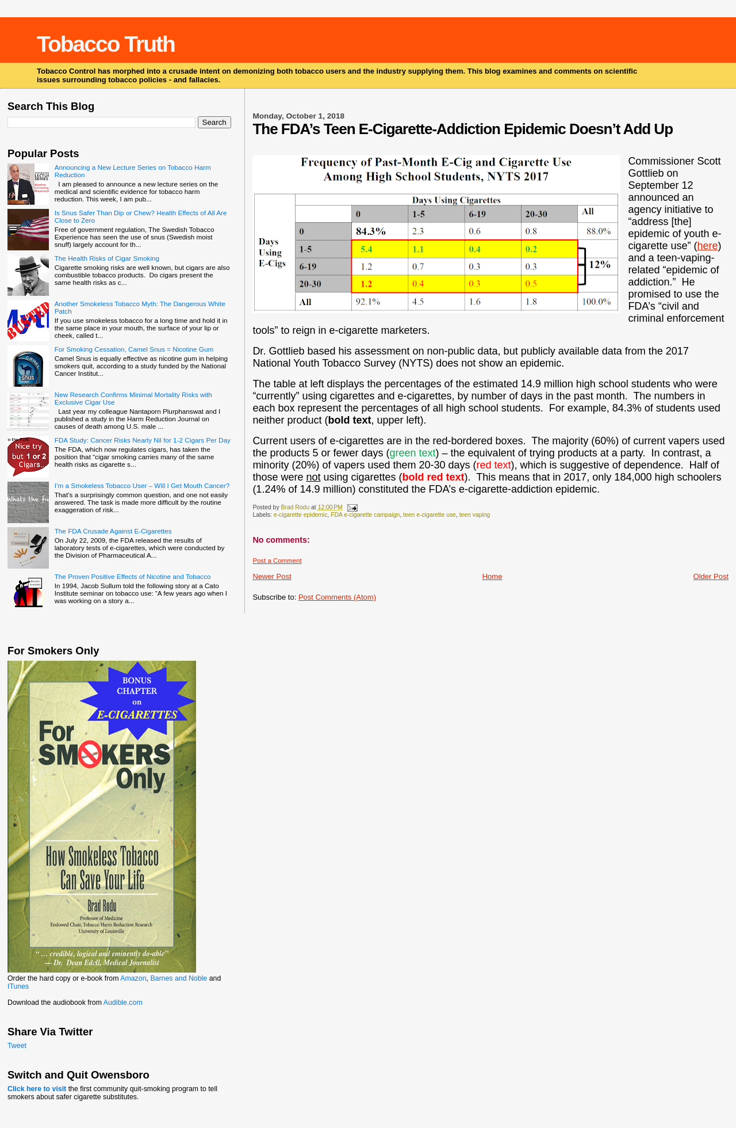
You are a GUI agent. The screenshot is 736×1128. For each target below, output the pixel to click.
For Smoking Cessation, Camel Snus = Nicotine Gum (134, 349)
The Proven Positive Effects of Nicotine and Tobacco (133, 576)
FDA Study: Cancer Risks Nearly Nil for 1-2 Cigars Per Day (143, 440)
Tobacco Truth (106, 44)
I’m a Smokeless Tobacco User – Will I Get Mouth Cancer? (142, 485)
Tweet (16, 1046)
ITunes (18, 986)
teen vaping (474, 515)
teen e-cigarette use (429, 515)
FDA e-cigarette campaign (365, 515)
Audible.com (123, 1003)
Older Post (711, 576)
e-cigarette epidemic (301, 515)
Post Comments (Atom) (337, 597)
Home (492, 576)
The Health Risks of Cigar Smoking (107, 258)
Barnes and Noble (178, 978)
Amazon (133, 978)
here (707, 245)
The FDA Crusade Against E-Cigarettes (113, 531)
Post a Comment (276, 560)
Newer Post (271, 576)
